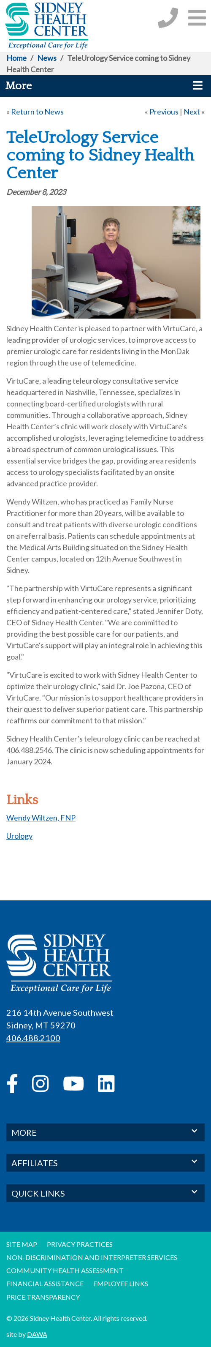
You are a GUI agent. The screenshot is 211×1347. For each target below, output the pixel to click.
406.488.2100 (33, 1038)
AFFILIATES (105, 1162)
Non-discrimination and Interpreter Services (91, 1257)
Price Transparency (43, 1297)
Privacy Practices (80, 1244)
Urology (19, 835)
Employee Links (120, 1283)
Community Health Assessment (65, 1270)
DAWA (37, 1334)
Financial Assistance (45, 1283)
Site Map (21, 1244)
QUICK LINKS (105, 1192)
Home (16, 58)
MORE (105, 1131)
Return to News (37, 111)
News (47, 58)
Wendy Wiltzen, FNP (41, 817)
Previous (164, 111)
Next (192, 111)
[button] (197, 17)
